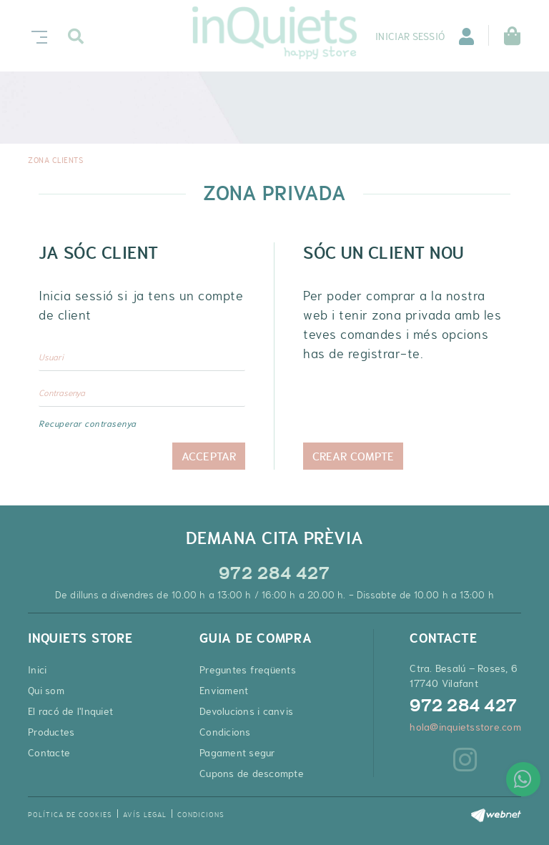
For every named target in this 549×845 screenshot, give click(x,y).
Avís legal (145, 814)
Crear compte (353, 456)
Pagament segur (237, 752)
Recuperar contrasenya (88, 423)
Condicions (225, 732)
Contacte (49, 752)
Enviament (223, 690)
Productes (51, 732)
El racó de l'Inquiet (70, 711)
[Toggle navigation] (36, 35)
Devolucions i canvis (246, 711)
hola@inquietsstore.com (465, 727)
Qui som (46, 690)
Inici (37, 669)
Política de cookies (70, 814)
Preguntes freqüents (247, 669)
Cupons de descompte (251, 773)
